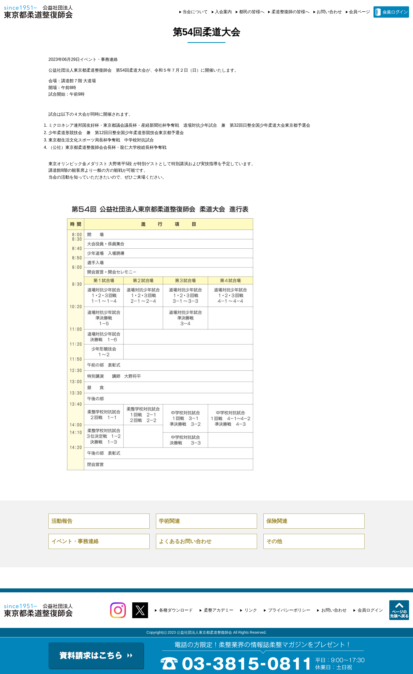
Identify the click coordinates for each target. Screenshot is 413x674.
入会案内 (223, 11)
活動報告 (61, 521)
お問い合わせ (329, 11)
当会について (195, 11)
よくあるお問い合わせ (185, 541)
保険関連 (276, 521)
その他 (274, 541)
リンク (250, 610)
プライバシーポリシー (289, 610)
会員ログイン (370, 610)
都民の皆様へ (251, 11)
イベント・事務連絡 (99, 59)
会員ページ (359, 11)
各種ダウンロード (176, 610)
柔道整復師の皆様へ (290, 11)
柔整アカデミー (218, 610)
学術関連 (169, 521)
